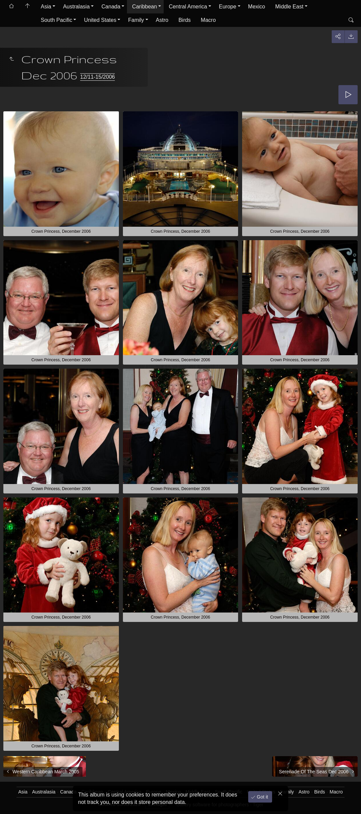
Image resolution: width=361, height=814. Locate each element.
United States (100, 20)
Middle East (289, 6)
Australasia (76, 6)
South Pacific (56, 20)
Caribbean (144, 6)
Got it (262, 797)
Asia (46, 6)
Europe (227, 6)
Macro (208, 20)
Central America (188, 6)
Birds (184, 20)
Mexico (256, 6)
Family (136, 20)
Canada (110, 6)
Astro (162, 20)
